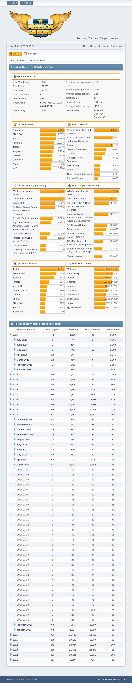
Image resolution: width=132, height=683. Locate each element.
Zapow (16, 164)
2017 (15, 414)
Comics (71, 153)
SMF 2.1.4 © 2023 (14, 679)
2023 (15, 384)
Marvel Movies (20, 245)
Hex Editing (73, 165)
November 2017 (25, 424)
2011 (15, 660)
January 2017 (24, 629)
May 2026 (22, 349)
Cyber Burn (18, 159)
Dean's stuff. (19, 203)
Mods (70, 169)
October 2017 (24, 429)
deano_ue (18, 311)
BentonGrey (19, 130)
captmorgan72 (20, 290)
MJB (15, 168)
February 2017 (24, 624)
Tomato (16, 282)
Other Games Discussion (79, 174)
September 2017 (25, 434)
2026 (15, 334)
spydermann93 (74, 307)
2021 (15, 394)
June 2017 (22, 449)
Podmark (17, 142)
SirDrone (98, 102)
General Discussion (77, 149)
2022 (15, 389)
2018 (15, 409)
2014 (15, 644)
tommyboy (72, 290)
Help (98, 679)
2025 (15, 374)
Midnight (71, 269)
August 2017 (23, 439)
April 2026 (22, 354)
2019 (15, 404)
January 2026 (24, 369)
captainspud (73, 294)
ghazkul (16, 307)
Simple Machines (30, 679)
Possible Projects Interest (25, 218)
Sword (16, 138)
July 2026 (22, 339)
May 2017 (22, 454)
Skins (70, 145)
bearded (17, 277)
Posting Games (75, 178)
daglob (16, 147)
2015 (15, 639)
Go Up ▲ (121, 679)
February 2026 (24, 364)
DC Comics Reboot (22, 233)
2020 (15, 399)
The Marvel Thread (22, 198)
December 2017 (25, 419)
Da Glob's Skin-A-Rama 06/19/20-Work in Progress (25, 210)
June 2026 (22, 344)
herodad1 (17, 286)
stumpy (16, 299)
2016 (15, 634)
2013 (15, 649)
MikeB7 (16, 155)
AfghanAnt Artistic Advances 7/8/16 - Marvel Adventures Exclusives (25, 226)
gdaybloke (18, 151)
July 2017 (22, 444)
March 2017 (23, 464)
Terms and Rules (109, 679)
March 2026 (23, 359)
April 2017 (22, 459)
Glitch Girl (18, 134)
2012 (15, 654)
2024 (15, 379)
